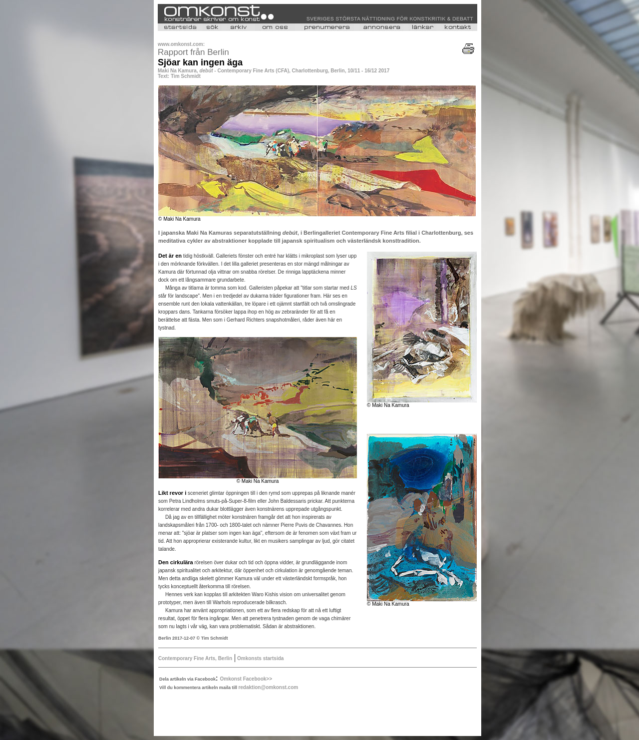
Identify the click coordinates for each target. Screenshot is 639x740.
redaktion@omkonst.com (268, 687)
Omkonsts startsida (260, 658)
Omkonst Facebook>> (246, 679)
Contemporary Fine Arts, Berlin (195, 658)
